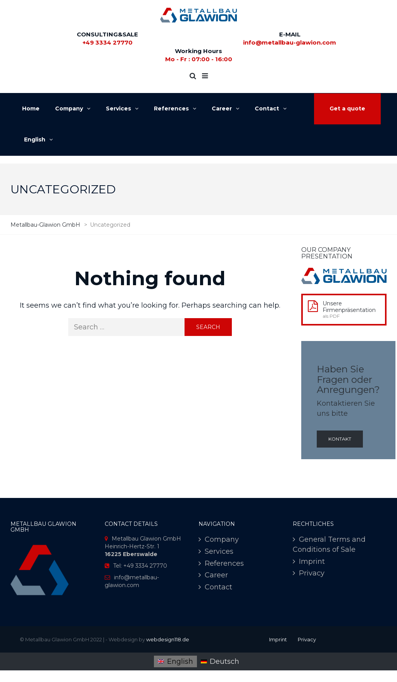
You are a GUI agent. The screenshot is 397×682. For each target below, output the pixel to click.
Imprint (312, 561)
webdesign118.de (167, 639)
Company (222, 539)
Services (219, 551)
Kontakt (339, 439)
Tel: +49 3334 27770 (140, 565)
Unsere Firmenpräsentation (349, 306)
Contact (218, 587)
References (224, 563)
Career (216, 575)
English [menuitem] (180, 661)
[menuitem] (175, 661)
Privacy (312, 573)
